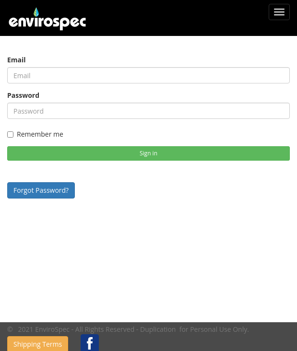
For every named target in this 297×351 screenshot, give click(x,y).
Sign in (148, 153)
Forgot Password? (41, 190)
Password (23, 95)
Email (16, 59)
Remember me (35, 134)
